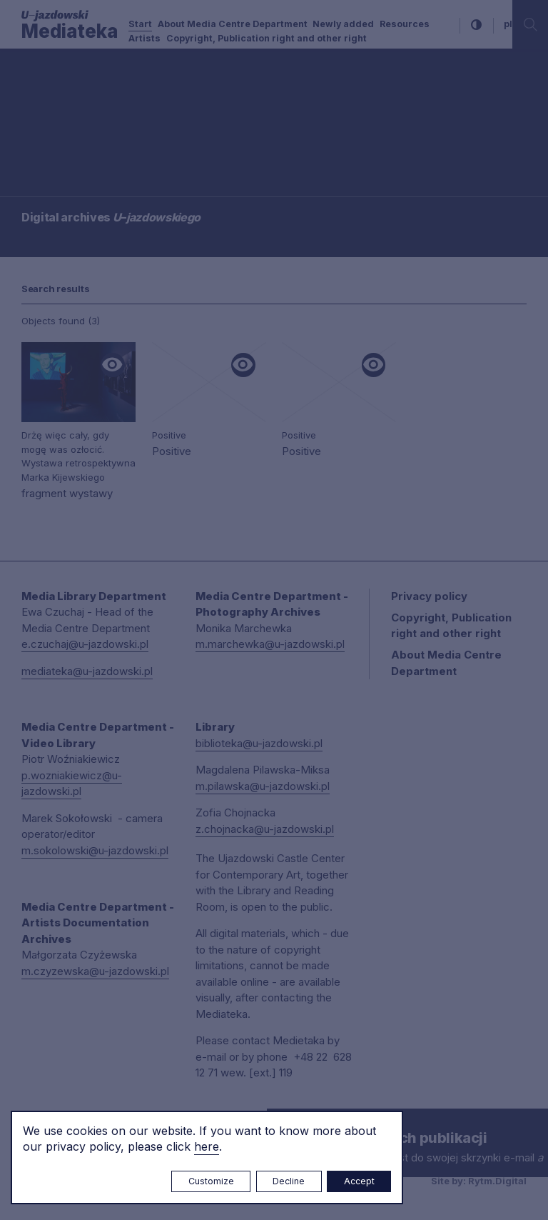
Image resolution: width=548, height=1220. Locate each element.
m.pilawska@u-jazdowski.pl (263, 786)
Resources (405, 24)
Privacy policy (429, 596)
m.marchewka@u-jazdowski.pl (270, 644)
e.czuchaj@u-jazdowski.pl (84, 644)
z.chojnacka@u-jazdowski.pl (265, 829)
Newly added (343, 24)
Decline (289, 1181)
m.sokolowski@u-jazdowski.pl (94, 850)
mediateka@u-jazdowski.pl (87, 671)
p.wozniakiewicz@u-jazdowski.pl (71, 784)
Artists (144, 38)
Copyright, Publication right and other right (266, 38)
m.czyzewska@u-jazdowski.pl (95, 971)
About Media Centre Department (233, 24)
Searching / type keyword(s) (82, 111)
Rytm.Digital (497, 1180)
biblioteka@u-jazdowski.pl (259, 743)
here (206, 1146)
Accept (359, 1181)
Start (140, 24)
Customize (211, 1181)
